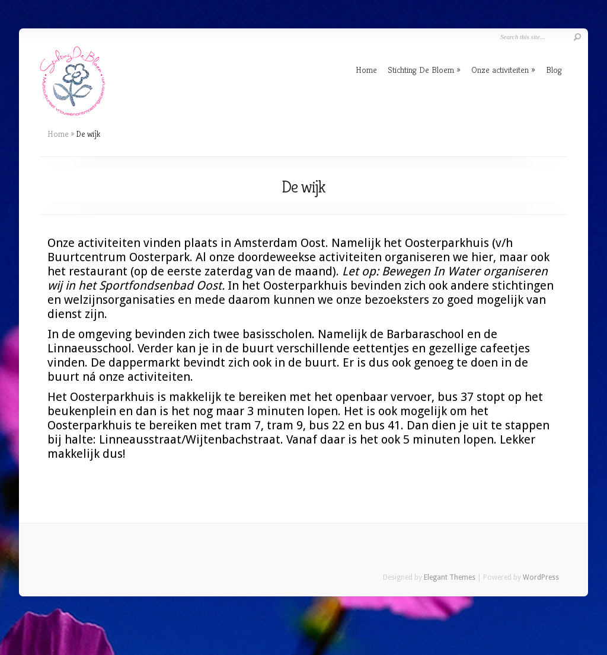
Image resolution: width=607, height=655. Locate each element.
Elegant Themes (449, 577)
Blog (554, 69)
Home (366, 69)
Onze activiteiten (500, 69)
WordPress (541, 577)
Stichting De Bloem (421, 69)
